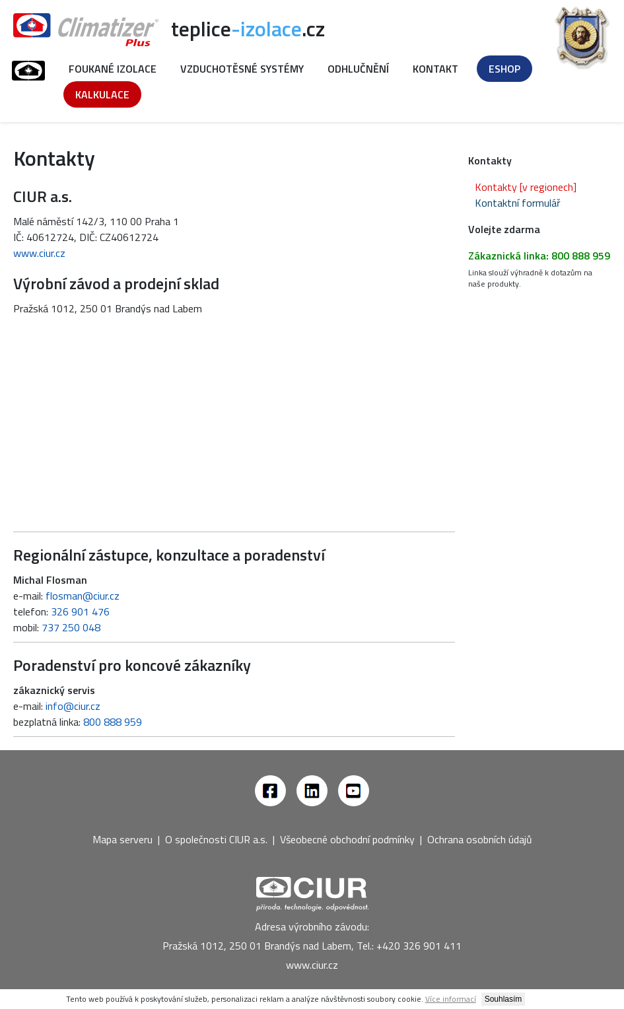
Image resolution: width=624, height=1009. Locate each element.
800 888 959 (112, 722)
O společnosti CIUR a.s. (216, 839)
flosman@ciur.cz (83, 596)
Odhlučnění (358, 69)
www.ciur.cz (39, 253)
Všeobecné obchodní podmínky (347, 839)
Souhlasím (503, 999)
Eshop (504, 69)
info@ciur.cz (73, 706)
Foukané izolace (112, 69)
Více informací (450, 998)
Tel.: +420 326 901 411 (409, 946)
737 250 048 (71, 627)
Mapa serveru (122, 839)
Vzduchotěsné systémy (242, 69)
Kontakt (435, 69)
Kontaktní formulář (518, 203)
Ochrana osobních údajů (479, 839)
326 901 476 (80, 611)
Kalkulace (102, 94)
